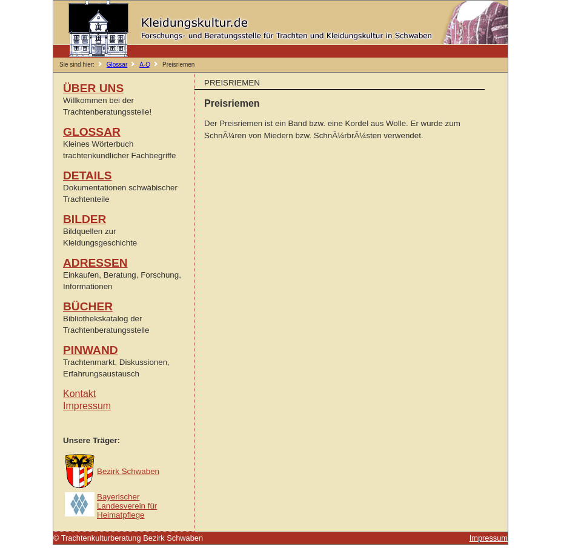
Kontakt (79, 394)
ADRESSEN (95, 262)
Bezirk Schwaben (128, 471)
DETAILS (87, 175)
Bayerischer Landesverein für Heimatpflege (127, 505)
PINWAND (90, 350)
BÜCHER (88, 306)
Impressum (87, 406)
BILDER (84, 219)
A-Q (144, 64)
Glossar (117, 64)
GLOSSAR (92, 131)
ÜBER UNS (93, 88)
